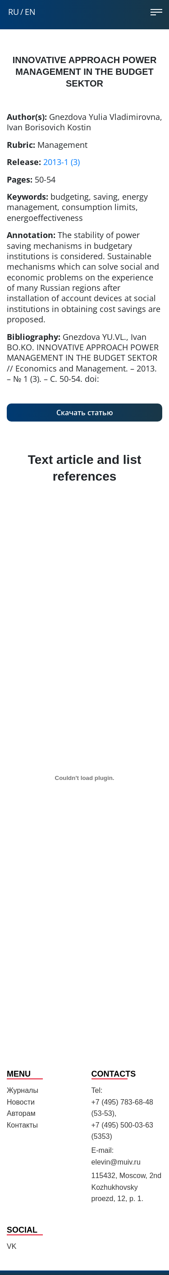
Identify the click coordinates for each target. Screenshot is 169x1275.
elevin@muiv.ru (116, 1162)
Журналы (22, 1090)
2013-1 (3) (61, 161)
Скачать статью (84, 412)
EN (30, 12)
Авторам (21, 1113)
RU (13, 12)
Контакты (22, 1125)
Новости (21, 1102)
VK (11, 1246)
